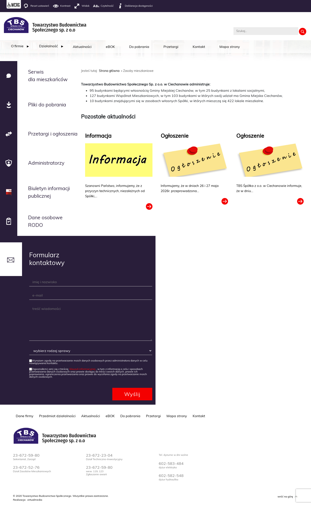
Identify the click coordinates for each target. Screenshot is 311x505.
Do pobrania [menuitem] (139, 46)
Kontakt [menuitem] (199, 46)
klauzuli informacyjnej (82, 369)
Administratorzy (46, 163)
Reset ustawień (36, 6)
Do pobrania (130, 416)
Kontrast (61, 6)
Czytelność (103, 6)
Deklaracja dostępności (135, 6)
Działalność (48, 46)
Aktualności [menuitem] (82, 46)
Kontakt (199, 416)
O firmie (17, 46)
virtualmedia (34, 499)
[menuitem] (17, 46)
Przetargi (153, 416)
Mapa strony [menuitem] (229, 46)
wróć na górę (285, 496)
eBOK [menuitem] (110, 46)
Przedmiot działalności (57, 416)
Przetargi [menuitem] (170, 46)
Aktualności (90, 416)
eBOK (110, 416)
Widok (81, 6)
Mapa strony (177, 416)
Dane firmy (24, 416)
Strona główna (109, 71)
